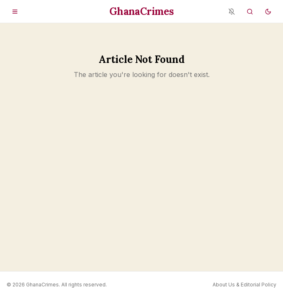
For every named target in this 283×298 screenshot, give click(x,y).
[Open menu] (15, 11)
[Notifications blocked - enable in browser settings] (231, 11)
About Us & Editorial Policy (244, 284)
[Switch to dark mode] (268, 11)
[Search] (250, 11)
